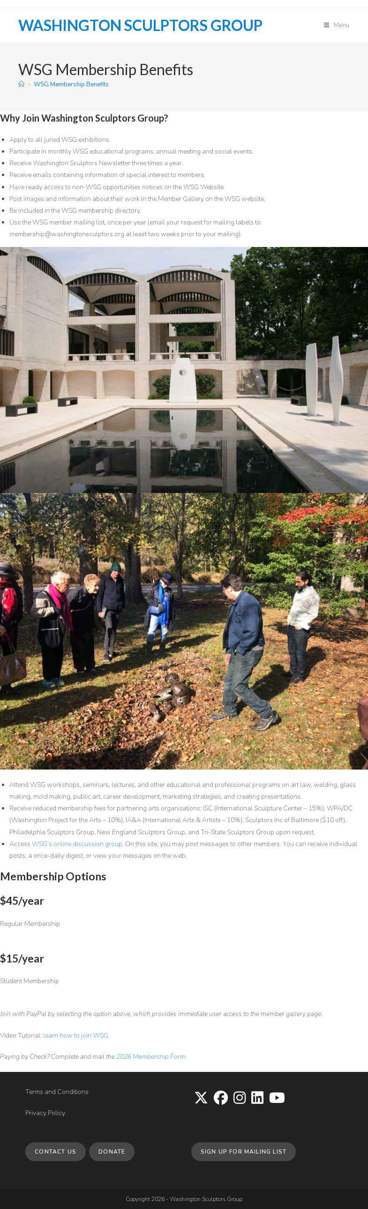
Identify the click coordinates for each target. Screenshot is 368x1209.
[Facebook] (221, 1098)
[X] (201, 1098)
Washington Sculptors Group (140, 25)
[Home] (21, 84)
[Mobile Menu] (337, 25)
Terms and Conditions (57, 1091)
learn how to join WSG (75, 1035)
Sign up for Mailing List (244, 1151)
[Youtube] (277, 1098)
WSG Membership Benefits (71, 84)
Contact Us (55, 1151)
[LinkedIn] (257, 1098)
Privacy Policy (45, 1113)
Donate (111, 1151)
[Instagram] (239, 1098)
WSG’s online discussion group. (78, 843)
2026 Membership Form (151, 1056)
